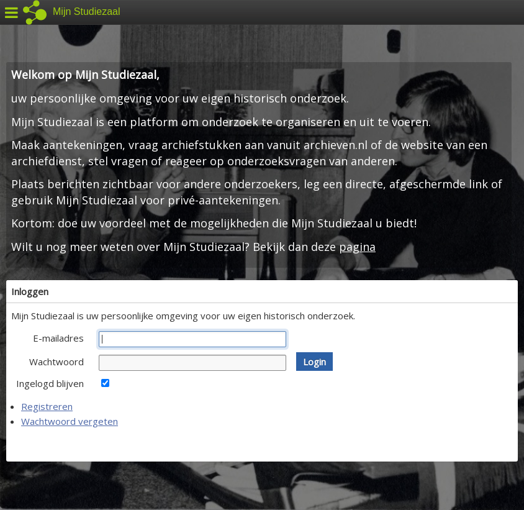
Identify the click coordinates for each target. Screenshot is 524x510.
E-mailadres (58, 338)
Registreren (47, 406)
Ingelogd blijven (50, 383)
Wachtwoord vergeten (69, 421)
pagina (357, 246)
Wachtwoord (56, 361)
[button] (314, 361)
